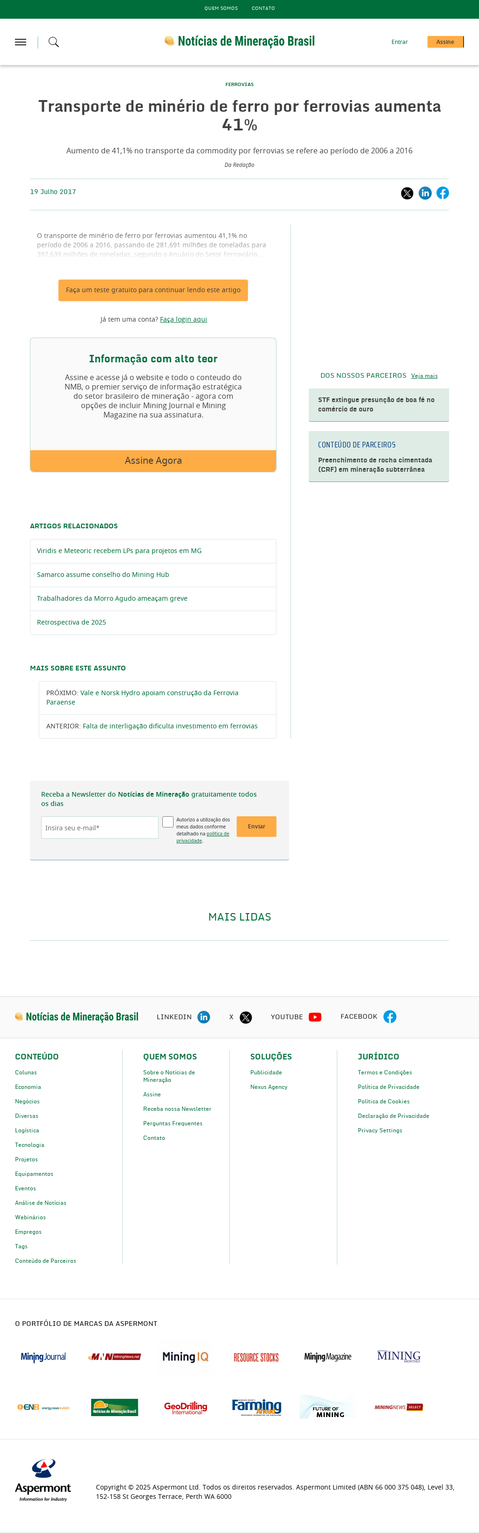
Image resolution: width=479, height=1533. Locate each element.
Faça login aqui (183, 320)
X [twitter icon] (231, 1017)
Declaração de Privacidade (393, 1116)
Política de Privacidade (389, 1087)
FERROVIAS (239, 84)
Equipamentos (34, 1174)
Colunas (26, 1072)
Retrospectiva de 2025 (71, 622)
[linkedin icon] (203, 1017)
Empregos (28, 1232)
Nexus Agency (269, 1087)
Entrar (400, 42)
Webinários (30, 1217)
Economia (28, 1087)
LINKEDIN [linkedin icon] (174, 1017)
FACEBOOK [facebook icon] (359, 1017)
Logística (27, 1130)
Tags (21, 1246)
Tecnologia (29, 1145)
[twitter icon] (245, 1017)
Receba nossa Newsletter (177, 1109)
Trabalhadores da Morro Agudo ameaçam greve (112, 599)
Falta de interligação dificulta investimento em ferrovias (170, 726)
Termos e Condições (385, 1072)
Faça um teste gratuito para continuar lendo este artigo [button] (153, 290)
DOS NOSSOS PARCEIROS (363, 376)
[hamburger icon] (20, 42)
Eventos (25, 1188)
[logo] (76, 1017)
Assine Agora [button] (153, 461)
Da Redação (239, 165)
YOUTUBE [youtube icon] (287, 1017)
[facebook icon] (390, 1017)
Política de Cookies (384, 1101)
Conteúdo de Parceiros (45, 1261)
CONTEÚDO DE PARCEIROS (357, 445)
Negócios (27, 1101)
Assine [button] (445, 42)
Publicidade (266, 1072)
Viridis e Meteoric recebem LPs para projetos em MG (119, 551)
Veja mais (424, 376)
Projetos (26, 1159)
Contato (263, 8)
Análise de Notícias (40, 1203)
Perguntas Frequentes (173, 1123)
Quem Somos (221, 8)
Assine (152, 1094)
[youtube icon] (315, 1017)
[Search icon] (53, 42)
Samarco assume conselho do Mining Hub (103, 575)
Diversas (26, 1116)
